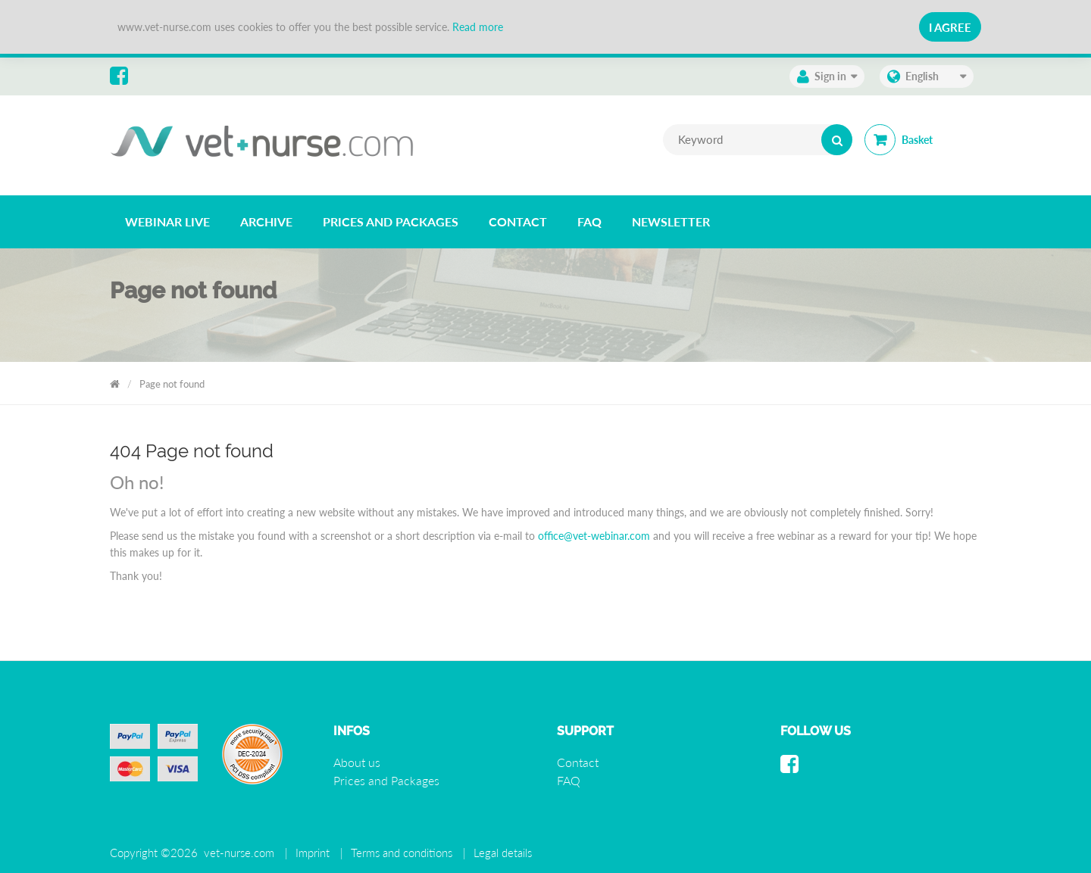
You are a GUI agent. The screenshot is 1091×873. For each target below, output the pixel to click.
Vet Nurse (115, 381)
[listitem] (167, 221)
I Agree (950, 27)
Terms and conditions (401, 852)
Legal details (503, 852)
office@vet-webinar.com (594, 535)
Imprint (312, 852)
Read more (477, 26)
